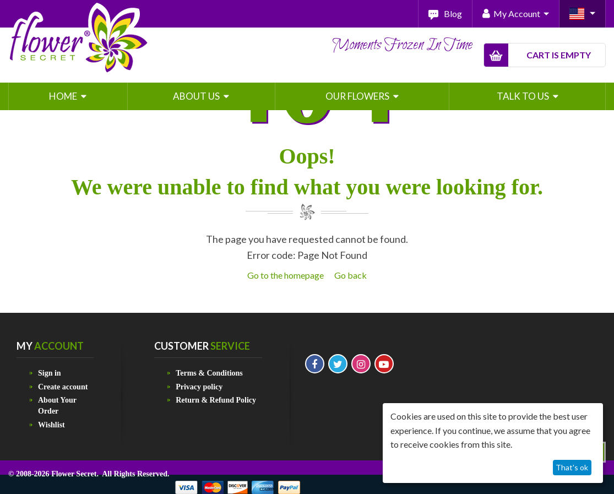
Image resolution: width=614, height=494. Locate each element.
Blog (453, 13)
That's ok (572, 467)
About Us (197, 96)
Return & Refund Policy (216, 400)
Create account (63, 387)
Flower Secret (73, 474)
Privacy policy (199, 387)
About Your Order (57, 405)
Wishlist (51, 425)
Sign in (49, 373)
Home (64, 96)
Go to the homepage (285, 275)
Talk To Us (524, 96)
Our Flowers (358, 96)
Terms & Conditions (209, 373)
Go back (350, 275)
